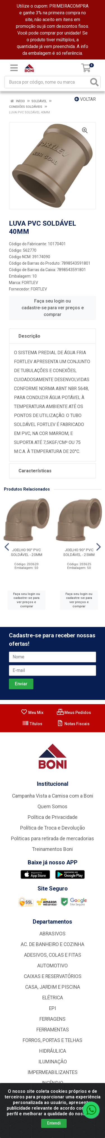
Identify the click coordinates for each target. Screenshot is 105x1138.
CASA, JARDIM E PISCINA (52, 987)
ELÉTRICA (52, 997)
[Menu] (14, 68)
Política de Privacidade (53, 817)
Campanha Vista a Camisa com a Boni (52, 796)
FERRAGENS (52, 1019)
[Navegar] (7, 547)
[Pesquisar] (94, 82)
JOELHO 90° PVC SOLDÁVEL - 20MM (26, 552)
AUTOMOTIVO (52, 965)
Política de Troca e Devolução (52, 828)
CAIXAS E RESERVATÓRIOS (52, 976)
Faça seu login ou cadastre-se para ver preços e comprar (53, 307)
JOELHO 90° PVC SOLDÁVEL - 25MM (79, 552)
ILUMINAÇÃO (52, 1061)
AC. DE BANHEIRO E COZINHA (52, 944)
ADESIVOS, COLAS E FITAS (52, 955)
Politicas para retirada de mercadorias (52, 838)
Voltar (85, 99)
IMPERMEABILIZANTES (52, 1072)
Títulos (32, 724)
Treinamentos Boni (52, 849)
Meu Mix (32, 712)
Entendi (54, 1123)
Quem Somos (52, 806)
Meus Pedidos (74, 712)
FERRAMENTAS (52, 1029)
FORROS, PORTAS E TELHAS (52, 1040)
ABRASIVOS (52, 933)
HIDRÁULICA (52, 1051)
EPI (52, 1008)
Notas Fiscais (73, 724)
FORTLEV (30, 282)
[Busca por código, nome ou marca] (47, 82)
